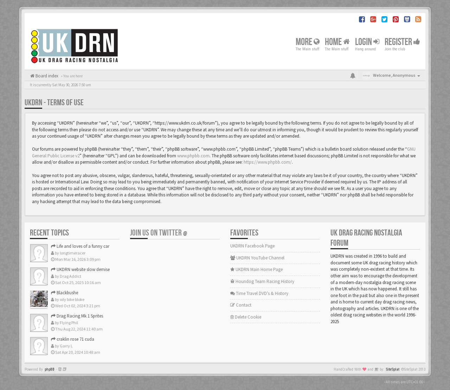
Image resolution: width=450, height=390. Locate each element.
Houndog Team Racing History (262, 281)
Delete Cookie (245, 317)
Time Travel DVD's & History (259, 293)
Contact (240, 305)
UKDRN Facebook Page (252, 246)
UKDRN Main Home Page (256, 269)
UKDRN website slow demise (80, 269)
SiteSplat (392, 369)
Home (337, 42)
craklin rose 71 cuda (72, 339)
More (308, 42)
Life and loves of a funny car (80, 246)
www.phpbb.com (193, 156)
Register (402, 42)
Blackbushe (64, 293)
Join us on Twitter (158, 233)
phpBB (49, 369)
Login (367, 42)
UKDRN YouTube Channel (257, 258)
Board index (46, 76)
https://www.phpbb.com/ (268, 162)
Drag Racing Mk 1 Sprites (77, 316)
